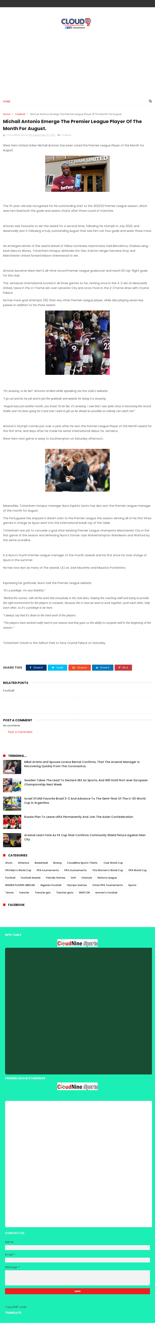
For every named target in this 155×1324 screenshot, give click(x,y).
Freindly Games (55, 878)
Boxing (57, 864)
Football (20, 114)
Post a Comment (20, 733)
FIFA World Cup (138, 871)
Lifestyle (87, 878)
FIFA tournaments (48, 871)
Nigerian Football (51, 886)
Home (6, 102)
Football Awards (31, 878)
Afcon (9, 864)
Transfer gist (43, 893)
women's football (106, 893)
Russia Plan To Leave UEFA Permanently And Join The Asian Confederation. (79, 818)
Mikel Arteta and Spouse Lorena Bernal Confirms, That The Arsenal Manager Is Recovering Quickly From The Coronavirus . (82, 765)
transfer (24, 893)
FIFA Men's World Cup (18, 871)
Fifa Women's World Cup (108, 871)
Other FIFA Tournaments (107, 886)
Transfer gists (64, 893)
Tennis (9, 893)
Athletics (23, 864)
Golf (73, 878)
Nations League (107, 878)
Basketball (41, 864)
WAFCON (84, 893)
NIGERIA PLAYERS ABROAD (20, 886)
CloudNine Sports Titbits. (82, 864)
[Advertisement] (77, 62)
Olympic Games (77, 886)
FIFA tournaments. (75, 871)
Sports (132, 886)
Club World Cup (113, 864)
